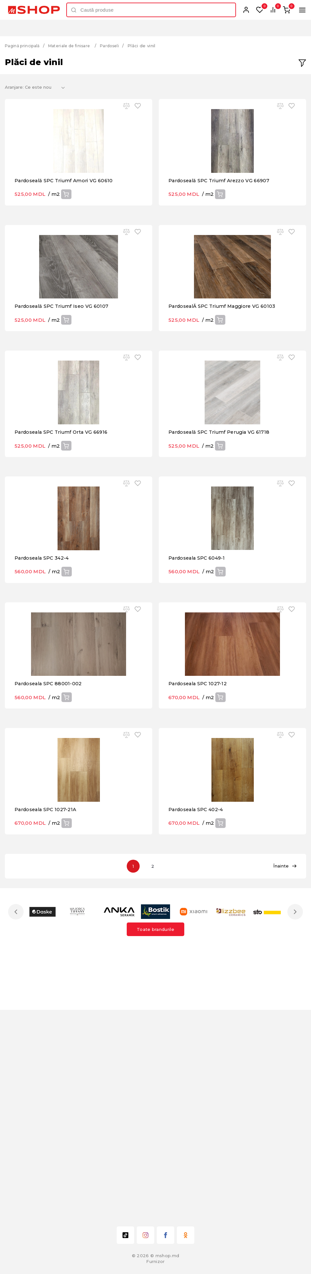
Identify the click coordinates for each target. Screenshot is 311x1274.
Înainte (284, 1072)
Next (294, 1118)
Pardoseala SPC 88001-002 (50, 856)
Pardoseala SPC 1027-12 (199, 856)
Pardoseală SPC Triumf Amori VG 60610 (66, 215)
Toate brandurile (155, 1135)
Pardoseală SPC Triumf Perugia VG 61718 (221, 535)
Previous (17, 1118)
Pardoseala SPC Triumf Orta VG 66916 (64, 535)
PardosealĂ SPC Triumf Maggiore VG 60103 (225, 375)
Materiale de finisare (75, 45)
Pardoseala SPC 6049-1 (198, 695)
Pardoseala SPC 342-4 (44, 695)
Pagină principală (24, 45)
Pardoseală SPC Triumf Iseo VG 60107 (64, 375)
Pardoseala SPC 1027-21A (47, 1016)
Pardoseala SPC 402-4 (197, 1016)
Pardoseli (119, 45)
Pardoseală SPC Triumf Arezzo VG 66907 (222, 215)
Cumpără (66, 228)
